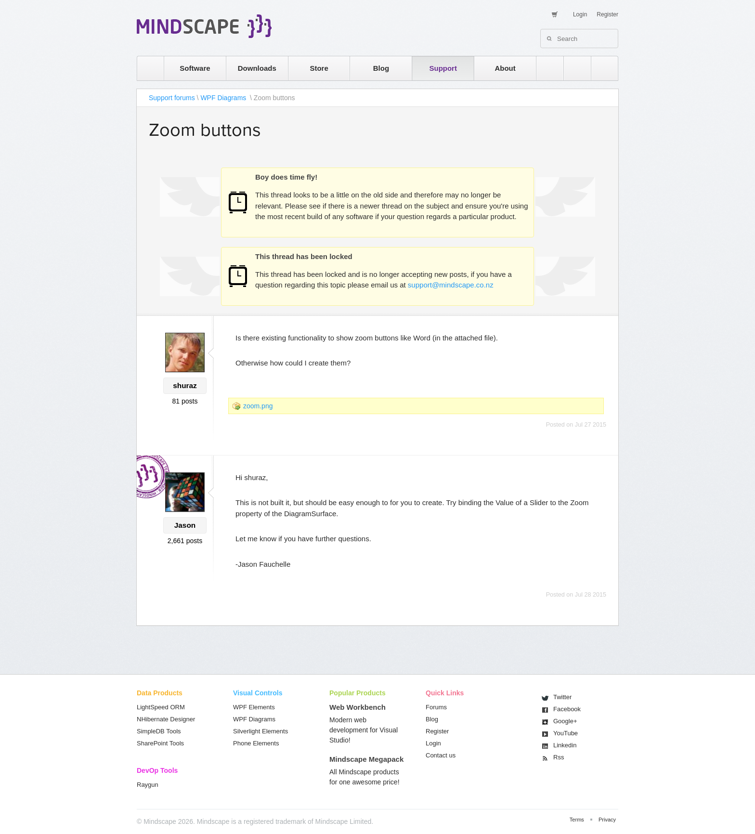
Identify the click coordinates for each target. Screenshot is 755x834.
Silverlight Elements (260, 731)
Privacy (607, 819)
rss (545, 68)
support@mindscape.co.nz (451, 285)
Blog (381, 68)
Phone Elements (256, 743)
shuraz (185, 385)
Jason (184, 525)
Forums (436, 707)
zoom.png (258, 406)
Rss (558, 757)
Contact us (441, 755)
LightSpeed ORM (161, 707)
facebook (599, 68)
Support (443, 68)
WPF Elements (254, 707)
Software (195, 68)
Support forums (172, 98)
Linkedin (564, 745)
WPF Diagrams (224, 98)
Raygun (147, 784)
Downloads (257, 68)
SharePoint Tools (160, 743)
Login (580, 14)
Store (319, 68)
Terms (577, 819)
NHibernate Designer (166, 719)
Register (607, 14)
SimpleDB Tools (159, 731)
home (146, 68)
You (565, 733)
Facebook (567, 709)
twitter (572, 68)
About (505, 68)
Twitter (562, 697)
